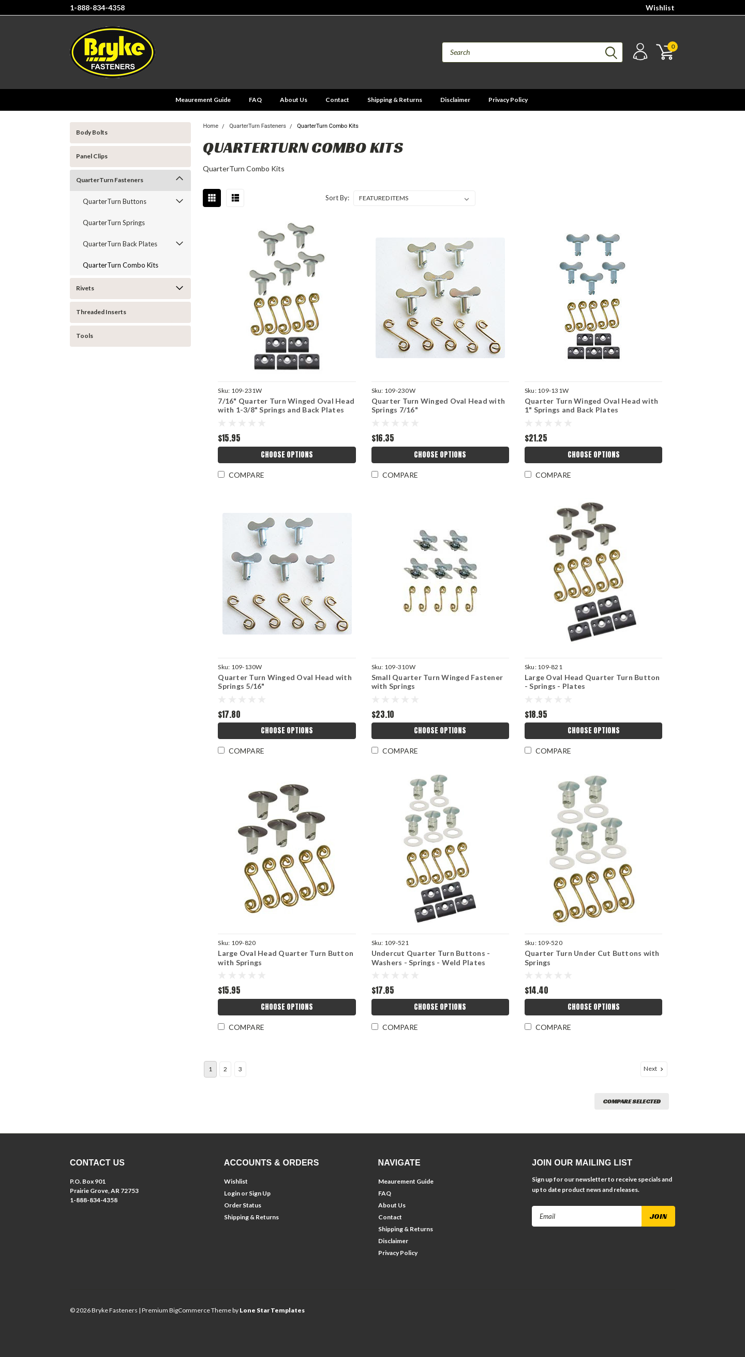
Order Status (242, 1205)
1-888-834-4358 (97, 7)
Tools (84, 336)
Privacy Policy (508, 100)
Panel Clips (92, 156)
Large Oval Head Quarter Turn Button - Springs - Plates (592, 682)
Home (210, 126)
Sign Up (260, 1193)
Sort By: (337, 198)
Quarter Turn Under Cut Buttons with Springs (592, 958)
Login (232, 1193)
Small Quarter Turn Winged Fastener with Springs (437, 682)
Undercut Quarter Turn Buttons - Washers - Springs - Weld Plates (430, 958)
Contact (337, 100)
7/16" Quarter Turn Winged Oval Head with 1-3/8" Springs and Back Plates (286, 405)
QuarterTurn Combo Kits (120, 265)
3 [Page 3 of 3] (240, 1069)
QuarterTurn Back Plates (120, 244)
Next (654, 1069)
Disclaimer (455, 100)
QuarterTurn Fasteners (109, 180)
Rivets (85, 288)
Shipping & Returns (394, 100)
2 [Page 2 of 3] (225, 1069)
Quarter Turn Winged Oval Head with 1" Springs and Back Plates (592, 405)
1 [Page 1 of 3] (210, 1069)
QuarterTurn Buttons (114, 201)
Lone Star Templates (272, 1310)
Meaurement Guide (203, 100)
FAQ (255, 100)
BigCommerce (189, 1310)
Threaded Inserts (101, 312)
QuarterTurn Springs (114, 222)
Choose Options (287, 454)
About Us (293, 100)
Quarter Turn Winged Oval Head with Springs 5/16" (285, 682)
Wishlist (660, 7)
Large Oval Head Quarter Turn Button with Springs (285, 958)
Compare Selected (632, 1101)
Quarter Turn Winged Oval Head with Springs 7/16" (438, 405)
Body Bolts (92, 132)
